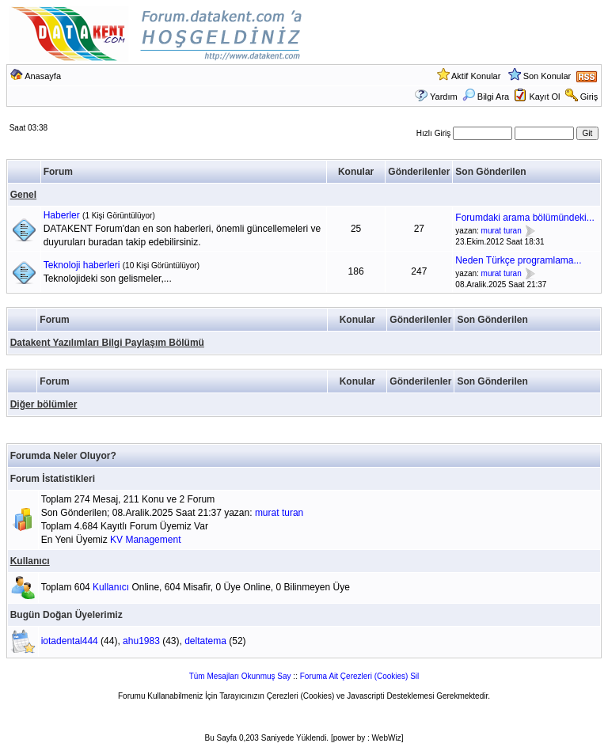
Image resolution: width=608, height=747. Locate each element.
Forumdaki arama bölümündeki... (524, 217)
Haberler (62, 215)
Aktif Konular (475, 76)
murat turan (501, 230)
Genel (23, 194)
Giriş (589, 96)
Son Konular (547, 76)
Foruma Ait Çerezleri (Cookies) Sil (360, 676)
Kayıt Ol (544, 96)
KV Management (145, 539)
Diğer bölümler (44, 404)
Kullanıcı (30, 561)
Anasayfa (43, 76)
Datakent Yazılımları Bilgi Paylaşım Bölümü (107, 342)
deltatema (205, 641)
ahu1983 (141, 641)
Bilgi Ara (485, 96)
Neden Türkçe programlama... (518, 260)
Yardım (444, 96)
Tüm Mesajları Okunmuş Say (240, 676)
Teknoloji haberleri (82, 265)
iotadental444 (69, 641)
